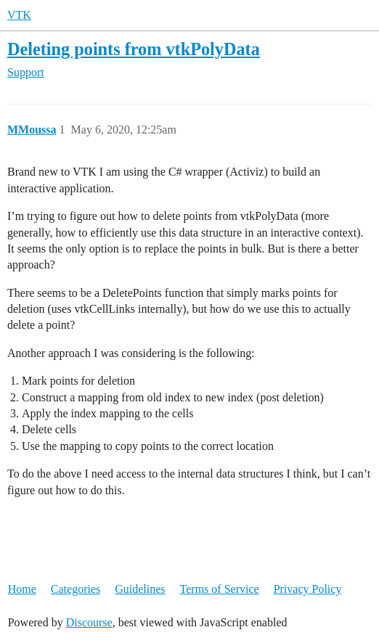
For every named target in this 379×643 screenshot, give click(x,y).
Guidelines (140, 589)
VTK (19, 15)
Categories (75, 589)
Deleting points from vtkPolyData (133, 49)
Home (22, 589)
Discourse (89, 622)
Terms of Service (219, 589)
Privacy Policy (308, 589)
